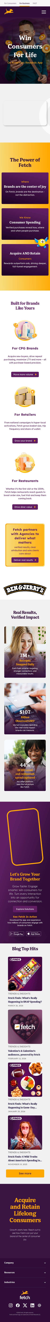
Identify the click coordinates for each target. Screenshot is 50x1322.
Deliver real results (25, 560)
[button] (8, 11)
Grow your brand (25, 440)
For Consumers (10, 3)
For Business (24, 3)
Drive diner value (25, 507)
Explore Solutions (25, 909)
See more (25, 1173)
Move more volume (25, 374)
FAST (35, 3)
